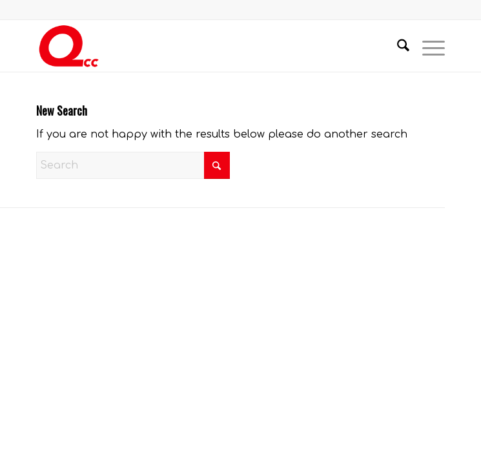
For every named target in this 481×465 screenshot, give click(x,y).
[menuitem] (396, 46)
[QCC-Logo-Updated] (199, 46)
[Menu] (427, 46)
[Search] (396, 46)
